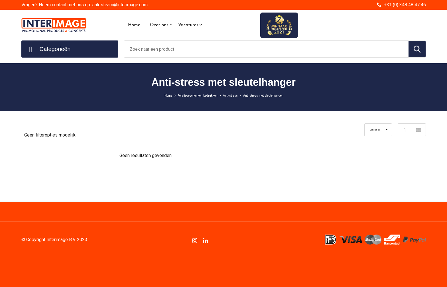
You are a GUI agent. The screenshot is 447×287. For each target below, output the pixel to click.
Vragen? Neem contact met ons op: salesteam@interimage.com (84, 4)
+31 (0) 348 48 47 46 (405, 4)
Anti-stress (232, 95)
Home (134, 25)
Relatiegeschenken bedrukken (187, 95)
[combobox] (266, 49)
